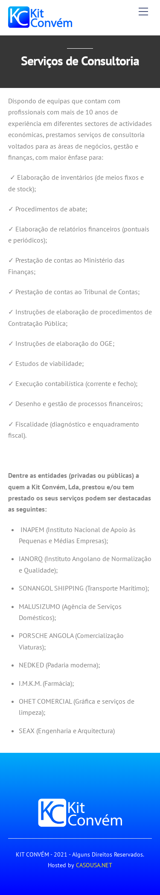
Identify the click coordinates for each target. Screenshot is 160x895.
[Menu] (143, 11)
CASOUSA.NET (94, 865)
